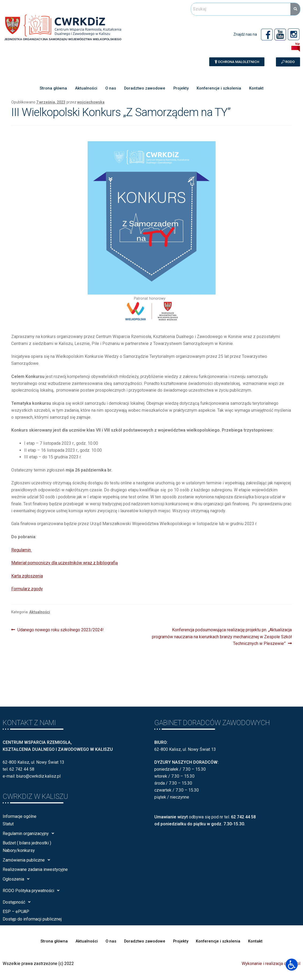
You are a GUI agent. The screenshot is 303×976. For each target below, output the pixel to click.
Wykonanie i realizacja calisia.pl (271, 963)
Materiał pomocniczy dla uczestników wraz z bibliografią (64, 562)
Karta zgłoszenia (27, 575)
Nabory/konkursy (19, 850)
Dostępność (18, 902)
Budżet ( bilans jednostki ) (27, 842)
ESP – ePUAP (16, 911)
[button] (236, 61)
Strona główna (52, 88)
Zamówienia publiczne (28, 860)
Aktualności (85, 88)
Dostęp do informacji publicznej (32, 919)
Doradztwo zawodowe (144, 88)
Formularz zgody (27, 588)
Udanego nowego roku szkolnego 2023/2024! (60, 629)
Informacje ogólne (19, 816)
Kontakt (257, 88)
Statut (8, 823)
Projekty (181, 88)
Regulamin (21, 549)
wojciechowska (90, 102)
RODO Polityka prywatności (32, 890)
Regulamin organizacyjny (30, 833)
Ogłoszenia (17, 879)
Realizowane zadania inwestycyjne (35, 869)
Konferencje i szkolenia (219, 88)
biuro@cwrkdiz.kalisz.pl (38, 776)
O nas (109, 88)
